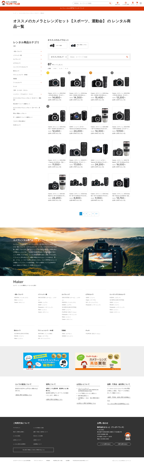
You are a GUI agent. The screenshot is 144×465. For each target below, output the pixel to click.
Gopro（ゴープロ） (91, 305)
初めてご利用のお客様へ (20, 435)
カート (136, 3)
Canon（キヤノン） (19, 307)
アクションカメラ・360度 (21, 76)
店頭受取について (38, 445)
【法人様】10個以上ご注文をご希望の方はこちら (33, 451)
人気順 (50, 70)
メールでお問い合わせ (104, 449)
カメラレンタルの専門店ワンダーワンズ (121, 461)
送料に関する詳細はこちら (54, 404)
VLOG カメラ (17, 128)
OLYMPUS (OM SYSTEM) (69, 312)
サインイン (130, 3)
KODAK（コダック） (115, 302)
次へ (98, 219)
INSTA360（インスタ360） (45, 338)
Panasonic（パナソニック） (46, 312)
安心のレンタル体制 (39, 439)
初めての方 (113, 3)
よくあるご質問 (121, 3)
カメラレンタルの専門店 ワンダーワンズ (72, 8)
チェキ (15, 88)
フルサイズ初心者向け (19, 124)
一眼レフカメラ (17, 52)
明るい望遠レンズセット (20, 116)
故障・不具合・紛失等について (42, 435)
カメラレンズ (17, 60)
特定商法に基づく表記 (65, 461)
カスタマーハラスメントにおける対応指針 (23, 461)
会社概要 (77, 461)
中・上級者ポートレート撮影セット (23, 120)
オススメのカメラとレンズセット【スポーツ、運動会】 (27, 101)
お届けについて (38, 442)
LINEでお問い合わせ (123, 449)
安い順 (63, 70)
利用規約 (54, 461)
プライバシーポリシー (43, 461)
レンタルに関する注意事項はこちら (118, 408)
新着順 (56, 70)
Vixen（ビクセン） (67, 338)
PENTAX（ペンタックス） (21, 302)
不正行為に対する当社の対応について (91, 461)
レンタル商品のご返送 (40, 432)
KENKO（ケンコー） (68, 341)
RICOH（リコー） (115, 310)
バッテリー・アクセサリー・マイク (23, 96)
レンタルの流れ (17, 439)
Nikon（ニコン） (19, 305)
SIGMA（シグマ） (43, 307)
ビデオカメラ (17, 64)
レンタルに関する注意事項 (21, 445)
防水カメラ (16, 72)
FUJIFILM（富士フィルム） (69, 317)
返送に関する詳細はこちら (24, 400)
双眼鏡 (15, 80)
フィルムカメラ (17, 84)
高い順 (70, 70)
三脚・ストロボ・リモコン (21, 92)
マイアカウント (17, 432)
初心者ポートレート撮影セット (22, 106)
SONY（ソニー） (43, 310)
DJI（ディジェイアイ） (92, 307)
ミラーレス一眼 (17, 56)
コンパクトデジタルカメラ (21, 68)
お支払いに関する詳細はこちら (86, 408)
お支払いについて (18, 442)
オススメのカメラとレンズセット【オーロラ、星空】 (27, 111)
